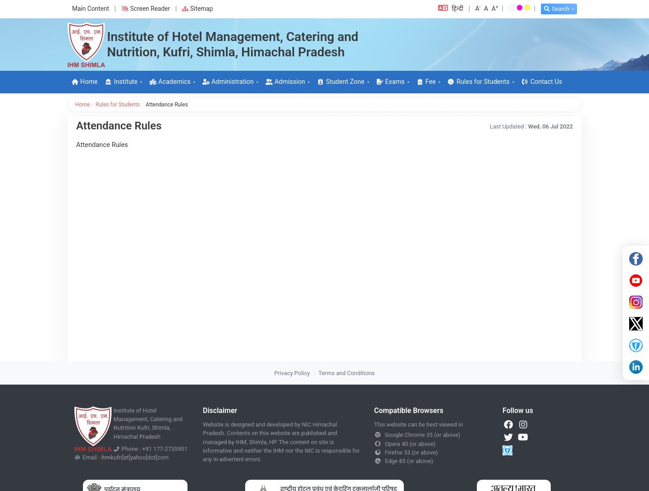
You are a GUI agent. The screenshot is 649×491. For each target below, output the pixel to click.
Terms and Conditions (347, 373)
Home (84, 82)
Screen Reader (145, 8)
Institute (121, 82)
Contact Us (541, 82)
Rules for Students (479, 82)
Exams (390, 82)
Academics (170, 82)
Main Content (90, 8)
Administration (228, 82)
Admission (285, 82)
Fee (426, 82)
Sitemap (197, 8)
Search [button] (556, 8)
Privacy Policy (292, 373)
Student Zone (340, 82)
